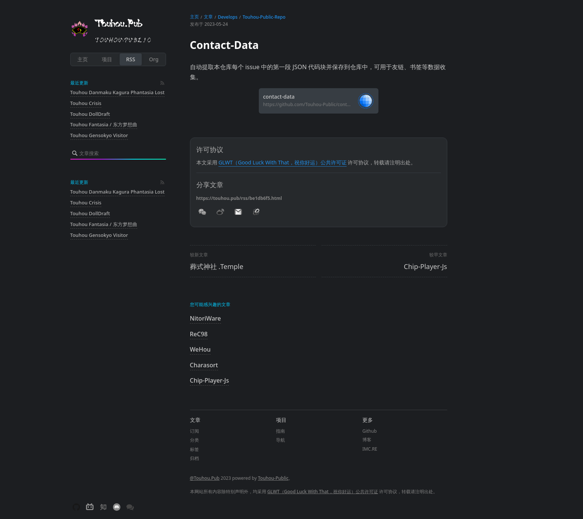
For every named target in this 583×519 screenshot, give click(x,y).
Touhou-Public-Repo (264, 17)
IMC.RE (369, 449)
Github (369, 431)
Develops (227, 17)
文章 (208, 16)
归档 (194, 458)
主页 (82, 59)
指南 (280, 431)
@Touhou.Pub (205, 478)
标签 (194, 449)
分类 (194, 440)
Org (154, 59)
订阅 (194, 431)
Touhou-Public (273, 478)
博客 (366, 439)
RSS (130, 59)
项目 (107, 59)
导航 (280, 440)
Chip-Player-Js (425, 266)
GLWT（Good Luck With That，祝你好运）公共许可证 (282, 162)
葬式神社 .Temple (216, 266)
